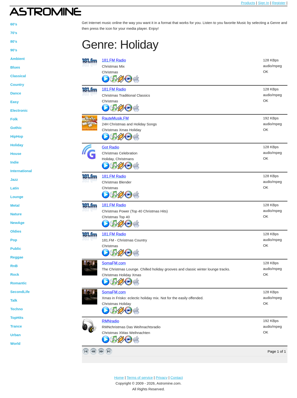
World (15, 343)
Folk (14, 119)
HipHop (16, 136)
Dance (15, 93)
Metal (14, 205)
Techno (16, 309)
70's (13, 33)
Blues (15, 67)
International (21, 171)
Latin (14, 188)
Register (279, 3)
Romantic (18, 283)
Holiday (16, 145)
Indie (14, 162)
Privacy (161, 377)
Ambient (17, 59)
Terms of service (140, 377)
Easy (14, 102)
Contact (177, 377)
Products (248, 3)
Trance (16, 326)
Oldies (15, 231)
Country (17, 84)
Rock (14, 274)
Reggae (16, 257)
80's (13, 41)
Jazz (14, 179)
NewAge (17, 223)
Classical (18, 76)
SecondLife (20, 292)
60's (13, 24)
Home (119, 377)
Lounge (16, 197)
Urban (15, 335)
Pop (13, 240)
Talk (13, 300)
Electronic (19, 110)
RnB (14, 266)
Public (15, 248)
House (15, 154)
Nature (16, 214)
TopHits (16, 318)
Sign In (263, 3)
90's (13, 50)
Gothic (16, 128)
